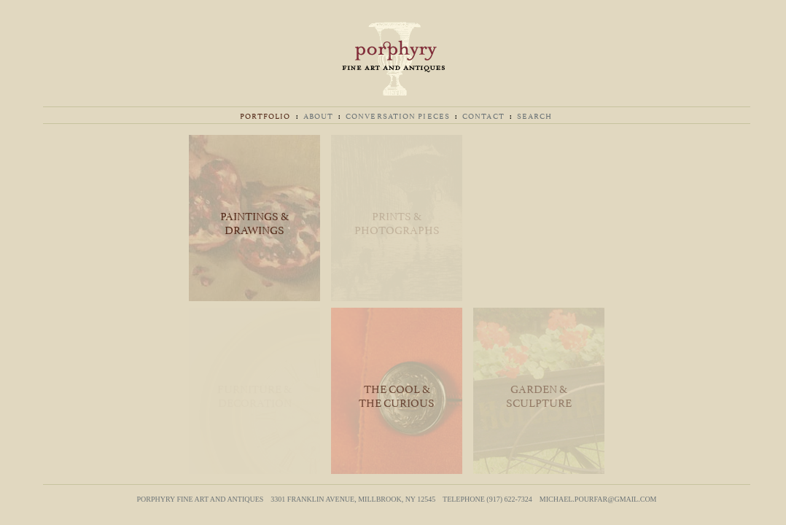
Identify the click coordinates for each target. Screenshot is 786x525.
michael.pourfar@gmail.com (598, 499)
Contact (483, 115)
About (318, 115)
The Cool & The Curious (397, 394)
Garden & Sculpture (539, 394)
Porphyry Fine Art (393, 59)
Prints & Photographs (397, 221)
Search (535, 115)
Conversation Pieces (398, 115)
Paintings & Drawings (254, 221)
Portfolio (265, 115)
